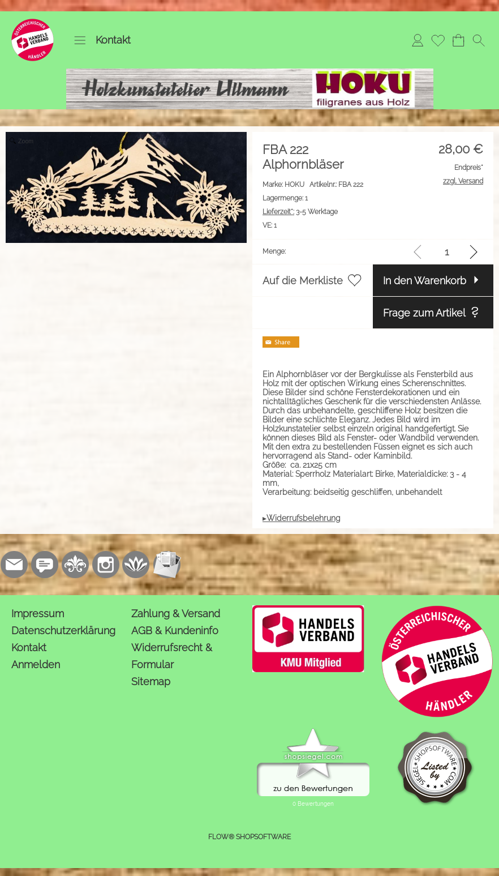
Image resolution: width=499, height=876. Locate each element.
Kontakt (113, 40)
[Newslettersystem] (167, 564)
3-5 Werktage (300, 212)
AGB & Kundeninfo (174, 630)
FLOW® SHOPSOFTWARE (249, 837)
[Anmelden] (417, 40)
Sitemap (150, 681)
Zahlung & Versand (175, 613)
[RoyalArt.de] (75, 564)
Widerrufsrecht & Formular (171, 656)
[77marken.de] (45, 564)
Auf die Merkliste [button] (303, 281)
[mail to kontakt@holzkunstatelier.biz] (14, 564)
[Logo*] (32, 23)
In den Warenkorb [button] (424, 281)
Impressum (37, 613)
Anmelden (35, 664)
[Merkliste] (438, 40)
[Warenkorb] (458, 40)
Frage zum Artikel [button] (424, 313)
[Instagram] (106, 564)
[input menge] (446, 252)
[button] (80, 40)
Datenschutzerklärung (63, 630)
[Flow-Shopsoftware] (136, 564)
